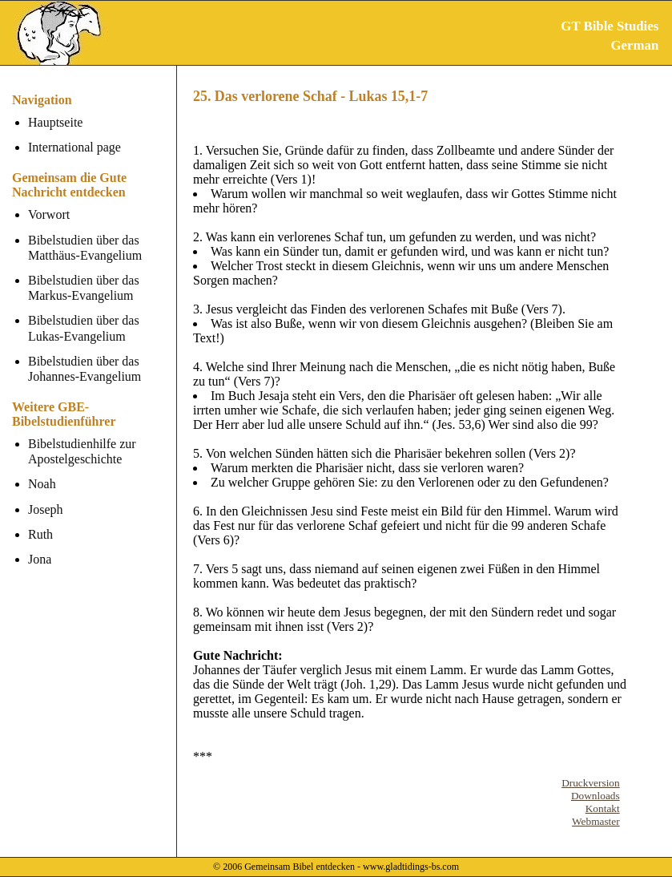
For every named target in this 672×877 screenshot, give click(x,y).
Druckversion (590, 783)
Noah (42, 484)
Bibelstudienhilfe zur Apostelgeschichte (82, 451)
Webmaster (596, 821)
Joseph (45, 509)
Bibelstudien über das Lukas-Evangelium (83, 327)
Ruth (40, 534)
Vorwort (49, 214)
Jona (39, 559)
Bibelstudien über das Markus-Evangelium (83, 287)
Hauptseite (55, 122)
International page (74, 147)
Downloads (595, 796)
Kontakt (602, 808)
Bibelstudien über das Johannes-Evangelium (84, 368)
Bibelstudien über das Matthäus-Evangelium (85, 247)
